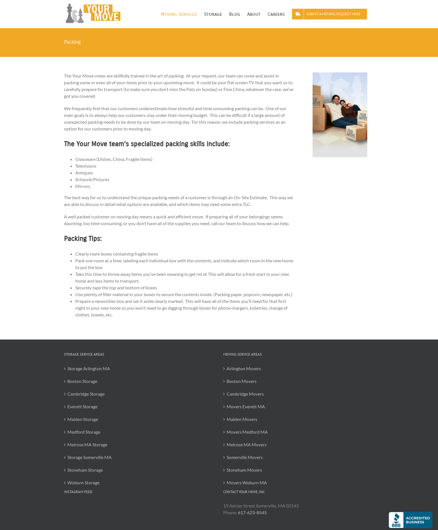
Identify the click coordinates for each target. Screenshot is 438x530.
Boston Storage (82, 381)
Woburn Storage (83, 482)
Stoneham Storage (85, 470)
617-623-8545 (252, 512)
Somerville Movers (245, 457)
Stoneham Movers (244, 470)
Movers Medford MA (247, 431)
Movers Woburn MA (247, 482)
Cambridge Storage (86, 393)
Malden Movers (242, 419)
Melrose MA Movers (247, 444)
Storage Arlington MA (88, 368)
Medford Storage (83, 431)
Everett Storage (82, 406)
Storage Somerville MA (89, 457)
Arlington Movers (244, 368)
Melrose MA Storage (87, 444)
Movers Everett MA (246, 406)
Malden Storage (82, 419)
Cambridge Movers (245, 393)
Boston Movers (241, 381)
